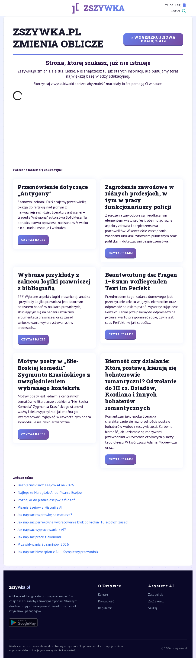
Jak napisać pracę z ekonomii (39, 537)
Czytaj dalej (33, 240)
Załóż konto (156, 601)
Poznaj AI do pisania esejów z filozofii (47, 499)
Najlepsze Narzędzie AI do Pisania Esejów (50, 492)
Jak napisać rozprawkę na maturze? (45, 514)
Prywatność (106, 601)
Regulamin (105, 608)
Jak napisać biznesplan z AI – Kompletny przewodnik (58, 551)
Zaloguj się (175, 5)
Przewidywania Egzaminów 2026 (43, 544)
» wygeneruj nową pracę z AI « (153, 39)
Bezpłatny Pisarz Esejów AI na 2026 (46, 485)
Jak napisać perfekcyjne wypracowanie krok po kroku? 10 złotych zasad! (73, 522)
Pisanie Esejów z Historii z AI (40, 507)
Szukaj (178, 11)
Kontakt (103, 594)
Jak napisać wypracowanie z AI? (42, 529)
